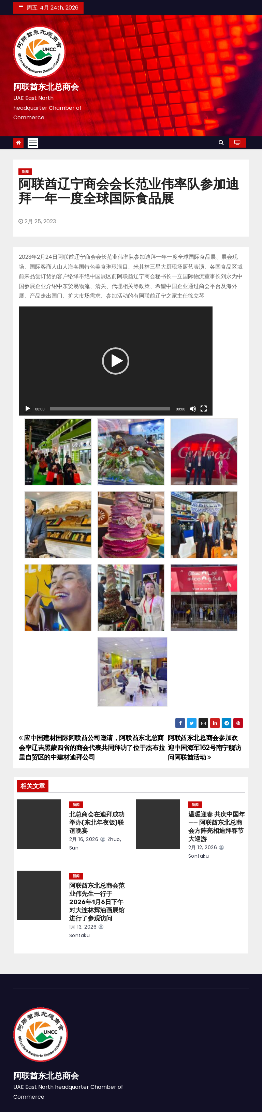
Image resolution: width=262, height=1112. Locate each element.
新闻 (25, 171)
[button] (221, 142)
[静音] (192, 408)
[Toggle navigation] (33, 142)
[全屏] (203, 408)
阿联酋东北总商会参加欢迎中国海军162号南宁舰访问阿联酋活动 (204, 747)
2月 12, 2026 (202, 847)
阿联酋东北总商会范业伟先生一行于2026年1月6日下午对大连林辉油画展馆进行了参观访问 (97, 902)
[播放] (27, 408)
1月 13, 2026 (83, 926)
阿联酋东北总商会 (46, 87)
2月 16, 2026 (84, 839)
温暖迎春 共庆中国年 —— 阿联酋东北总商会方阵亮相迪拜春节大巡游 (216, 827)
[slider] (110, 408)
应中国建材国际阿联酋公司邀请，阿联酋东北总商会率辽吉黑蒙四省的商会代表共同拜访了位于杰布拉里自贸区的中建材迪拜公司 (92, 747)
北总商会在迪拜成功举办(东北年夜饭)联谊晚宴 (97, 823)
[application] (116, 361)
